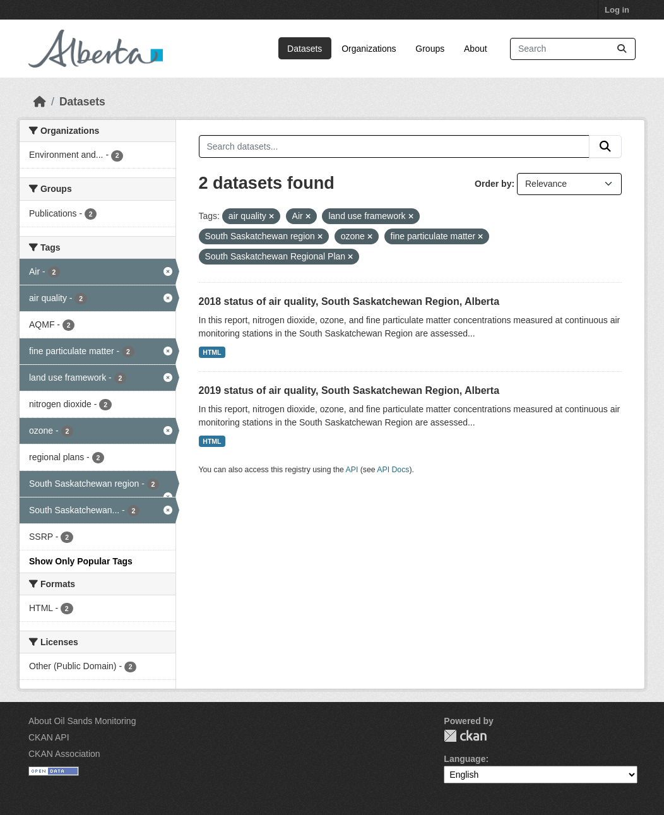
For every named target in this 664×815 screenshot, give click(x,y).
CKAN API (48, 737)
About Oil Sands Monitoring (82, 721)
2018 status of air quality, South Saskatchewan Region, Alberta (349, 301)
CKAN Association (64, 754)
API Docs (393, 469)
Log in (617, 10)
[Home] (39, 101)
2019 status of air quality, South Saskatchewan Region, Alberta (349, 390)
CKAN (465, 735)
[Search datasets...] (573, 49)
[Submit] (621, 49)
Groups (429, 49)
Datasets (304, 49)
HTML (212, 352)
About (475, 49)
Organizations (368, 49)
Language (464, 759)
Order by (493, 184)
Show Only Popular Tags (81, 561)
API (352, 469)
